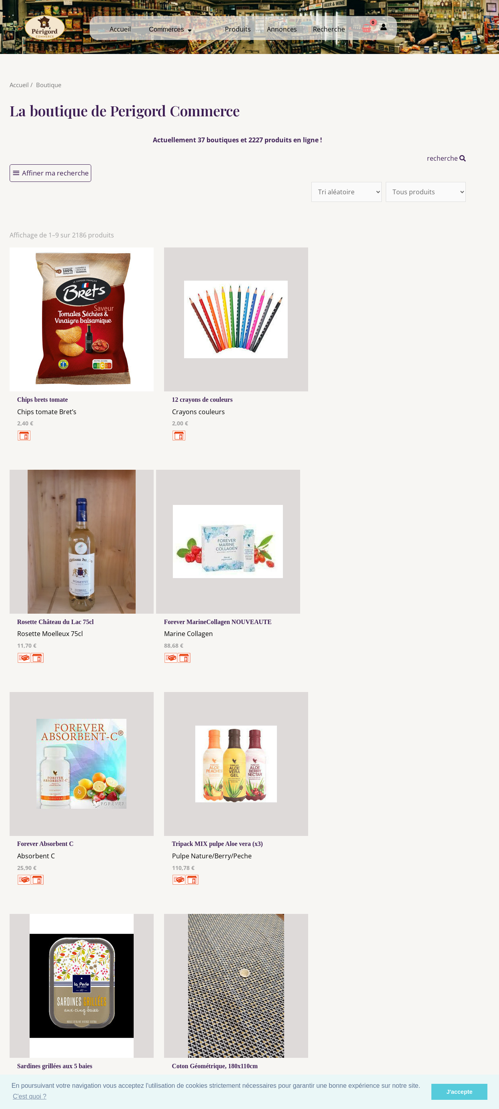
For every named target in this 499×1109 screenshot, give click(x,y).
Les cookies (187, 1042)
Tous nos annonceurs (187, 1049)
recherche (446, 158)
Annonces (282, 29)
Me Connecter (312, 1040)
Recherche (329, 29)
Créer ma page (437, 1048)
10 (206, 930)
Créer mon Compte (312, 1048)
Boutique (48, 85)
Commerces (170, 29)
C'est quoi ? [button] (29, 1096)
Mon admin (437, 1055)
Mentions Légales (187, 1034)
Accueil (120, 29)
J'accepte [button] (460, 1092)
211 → (251, 930)
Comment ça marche (437, 1040)
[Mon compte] (383, 28)
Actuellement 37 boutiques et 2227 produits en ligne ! (237, 140)
